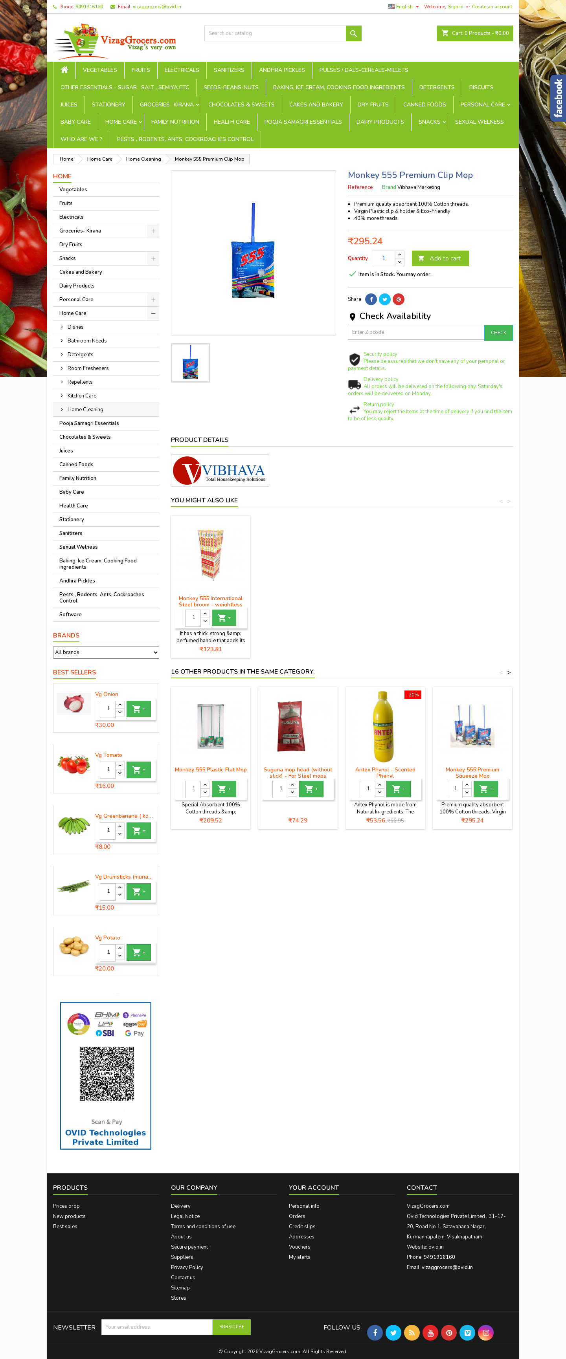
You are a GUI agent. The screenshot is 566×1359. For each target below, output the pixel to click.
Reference (360, 187)
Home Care (121, 122)
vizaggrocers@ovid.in (157, 7)
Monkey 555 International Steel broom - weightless (385, 601)
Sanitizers (229, 70)
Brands (66, 635)
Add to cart (439, 258)
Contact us (183, 1277)
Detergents (437, 87)
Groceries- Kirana (167, 104)
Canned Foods (424, 104)
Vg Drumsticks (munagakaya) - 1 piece (125, 877)
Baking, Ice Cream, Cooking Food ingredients (339, 87)
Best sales (65, 1226)
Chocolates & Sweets (241, 104)
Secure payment (189, 1247)
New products (69, 1216)
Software (70, 614)
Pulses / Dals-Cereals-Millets (364, 70)
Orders (297, 1216)
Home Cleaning (85, 409)
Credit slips (302, 1226)
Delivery (181, 1206)
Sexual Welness (479, 122)
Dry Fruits (373, 104)
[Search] (283, 33)
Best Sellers (74, 672)
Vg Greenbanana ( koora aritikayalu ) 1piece (125, 816)
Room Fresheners (88, 368)
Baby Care (76, 122)
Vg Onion (106, 694)
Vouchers (300, 1247)
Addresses (301, 1236)
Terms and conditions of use (203, 1226)
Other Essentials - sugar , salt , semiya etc (125, 87)
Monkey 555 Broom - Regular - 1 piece (211, 601)
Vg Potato (107, 938)
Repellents (80, 382)
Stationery (108, 104)
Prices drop (66, 1206)
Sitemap (180, 1287)
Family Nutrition (175, 122)
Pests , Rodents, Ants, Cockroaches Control (185, 139)
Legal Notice (185, 1216)
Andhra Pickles (282, 70)
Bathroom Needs (87, 340)
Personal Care (483, 104)
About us (181, 1236)
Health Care (232, 122)
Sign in (455, 7)
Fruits (141, 70)
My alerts (300, 1257)
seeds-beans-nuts (231, 87)
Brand (389, 187)
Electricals (182, 70)
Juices (69, 104)
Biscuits (481, 87)
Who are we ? (82, 139)
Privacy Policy (187, 1267)
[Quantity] (108, 709)
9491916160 (89, 7)
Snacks (430, 122)
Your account (314, 1187)
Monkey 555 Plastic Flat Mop (211, 769)
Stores (178, 1298)
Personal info (304, 1206)
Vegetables (100, 70)
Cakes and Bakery (316, 104)
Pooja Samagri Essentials (303, 122)
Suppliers (182, 1257)
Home (62, 176)
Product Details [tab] (199, 440)
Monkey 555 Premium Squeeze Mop (472, 773)
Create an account (492, 7)
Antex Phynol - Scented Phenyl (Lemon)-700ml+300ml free (385, 776)
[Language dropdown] (404, 6)
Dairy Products (380, 122)
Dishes (76, 327)
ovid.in (436, 1247)
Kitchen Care (82, 395)
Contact (422, 1187)
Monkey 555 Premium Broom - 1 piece (298, 601)
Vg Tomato (108, 755)
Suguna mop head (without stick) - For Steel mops (298, 773)
